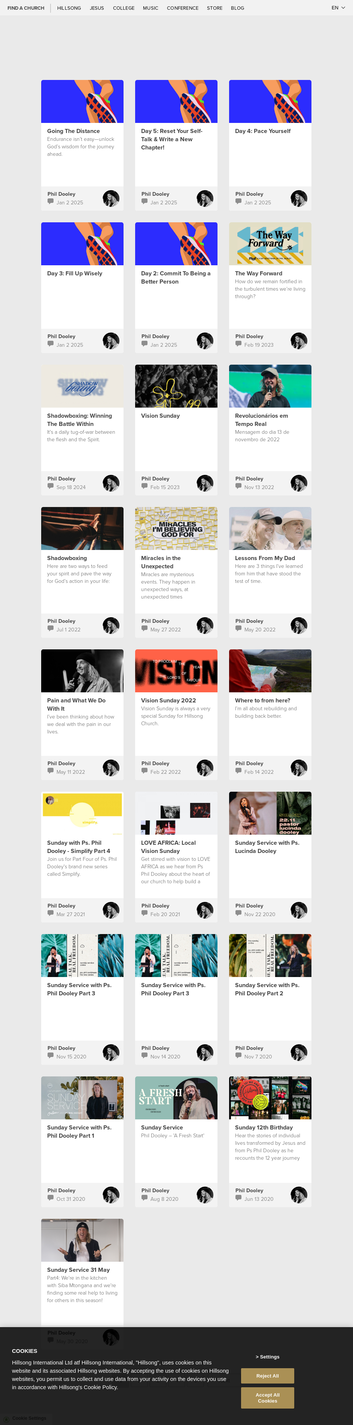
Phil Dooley (61, 194)
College (124, 7)
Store (215, 7)
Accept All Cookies (268, 1405)
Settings (270, 1364)
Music (151, 7)
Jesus (98, 7)
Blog (237, 7)
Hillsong (69, 7)
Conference (183, 7)
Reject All (267, 1383)
